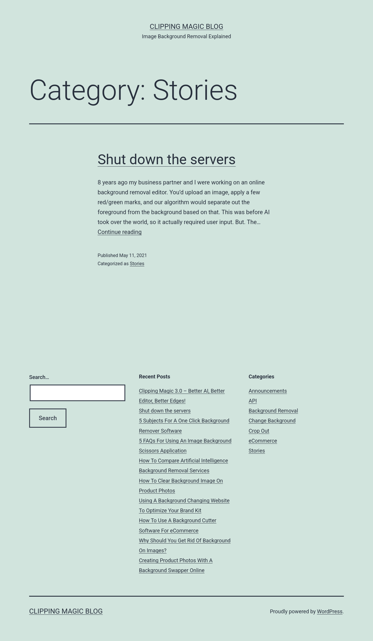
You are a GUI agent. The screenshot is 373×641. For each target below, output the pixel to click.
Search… (39, 377)
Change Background (272, 421)
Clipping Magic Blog (186, 26)
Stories (137, 263)
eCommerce (263, 441)
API (253, 401)
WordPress (329, 611)
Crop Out (259, 431)
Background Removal (273, 411)
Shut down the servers (167, 159)
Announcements (268, 391)
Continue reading (120, 231)
